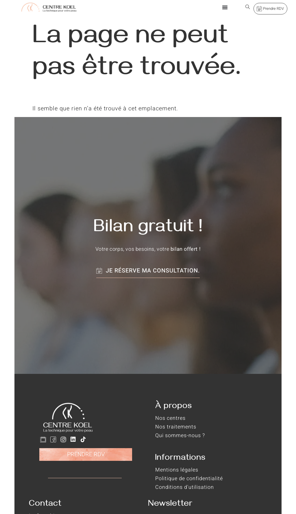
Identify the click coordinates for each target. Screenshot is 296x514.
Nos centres (170, 418)
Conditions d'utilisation (184, 487)
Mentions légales (176, 470)
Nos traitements (175, 427)
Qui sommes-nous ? (180, 435)
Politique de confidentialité (189, 479)
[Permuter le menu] (225, 7)
